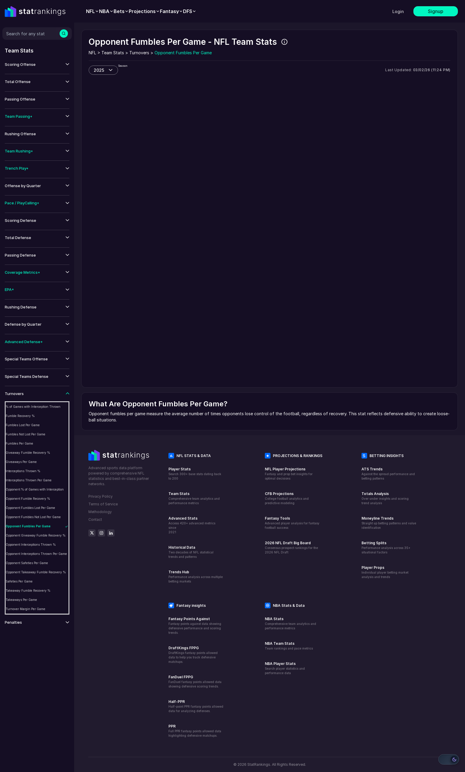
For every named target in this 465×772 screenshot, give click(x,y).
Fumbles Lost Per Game (23, 425)
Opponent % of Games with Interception (35, 489)
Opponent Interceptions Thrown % (31, 544)
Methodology (100, 512)
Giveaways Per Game (21, 462)
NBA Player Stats (280, 663)
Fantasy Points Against (189, 619)
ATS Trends (372, 469)
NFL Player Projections (285, 469)
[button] (37, 64)
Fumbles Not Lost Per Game (25, 434)
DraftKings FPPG (183, 648)
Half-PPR (176, 701)
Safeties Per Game (19, 581)
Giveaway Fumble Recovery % (28, 452)
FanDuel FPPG (180, 677)
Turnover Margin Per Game (25, 609)
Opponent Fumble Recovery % (28, 498)
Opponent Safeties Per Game (27, 563)
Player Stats (179, 469)
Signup (435, 11)
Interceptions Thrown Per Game (29, 480)
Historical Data (181, 547)
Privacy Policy (100, 496)
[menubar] (141, 11)
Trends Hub (178, 572)
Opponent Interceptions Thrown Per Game (36, 553)
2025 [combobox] (99, 70)
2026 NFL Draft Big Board (288, 543)
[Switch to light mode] (448, 759)
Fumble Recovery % (20, 416)
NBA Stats (274, 619)
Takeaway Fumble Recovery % (28, 590)
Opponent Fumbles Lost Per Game (30, 508)
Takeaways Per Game (21, 599)
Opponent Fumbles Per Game (28, 526)
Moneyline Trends (378, 518)
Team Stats (178, 493)
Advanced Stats (183, 518)
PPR (172, 726)
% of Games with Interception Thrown (33, 406)
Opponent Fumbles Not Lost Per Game (33, 517)
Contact (95, 519)
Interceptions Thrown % (23, 471)
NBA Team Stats (279, 643)
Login (398, 11)
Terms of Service (103, 504)
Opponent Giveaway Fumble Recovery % (36, 535)
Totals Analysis (375, 493)
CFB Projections (279, 493)
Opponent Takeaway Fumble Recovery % (36, 572)
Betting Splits (374, 543)
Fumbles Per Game (19, 443)
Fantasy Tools (277, 518)
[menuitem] (92, 11)
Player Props (373, 567)
